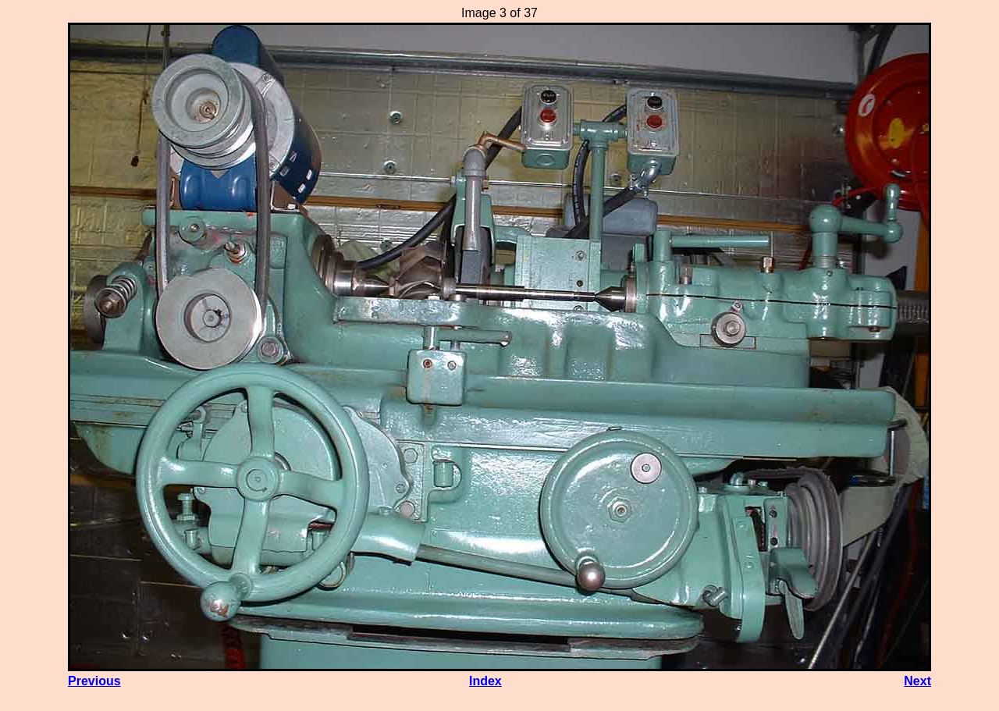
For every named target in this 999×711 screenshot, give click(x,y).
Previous (94, 681)
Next (917, 681)
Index (485, 681)
